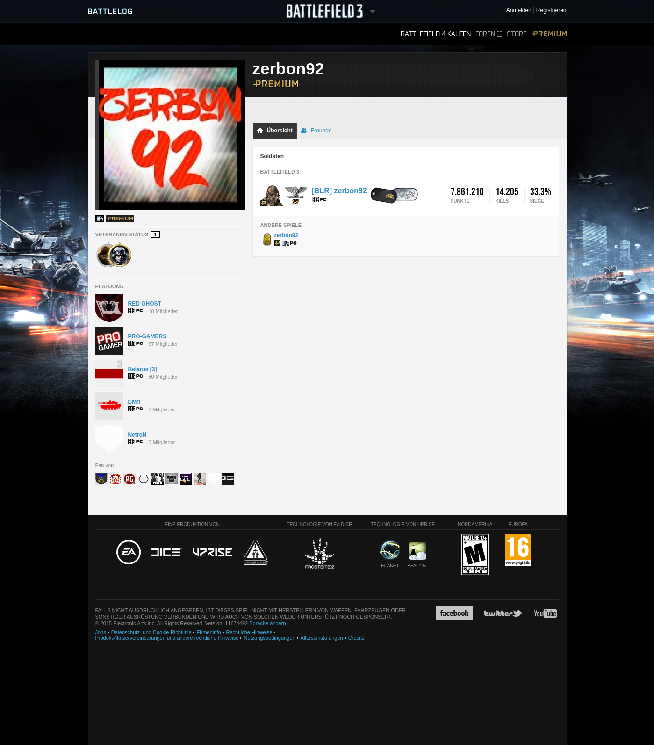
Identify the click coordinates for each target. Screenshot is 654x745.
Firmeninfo (209, 632)
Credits (356, 638)
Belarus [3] (142, 369)
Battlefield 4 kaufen (436, 34)
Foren (488, 34)
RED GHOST (144, 303)
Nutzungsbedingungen (269, 638)
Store (517, 34)
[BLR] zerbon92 (339, 191)
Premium (549, 34)
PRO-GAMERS (147, 336)
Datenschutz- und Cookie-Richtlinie (151, 632)
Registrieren (551, 10)
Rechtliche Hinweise (249, 632)
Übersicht (275, 130)
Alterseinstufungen (322, 638)
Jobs (100, 632)
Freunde (316, 130)
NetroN (137, 434)
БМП (134, 402)
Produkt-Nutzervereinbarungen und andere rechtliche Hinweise (167, 638)
